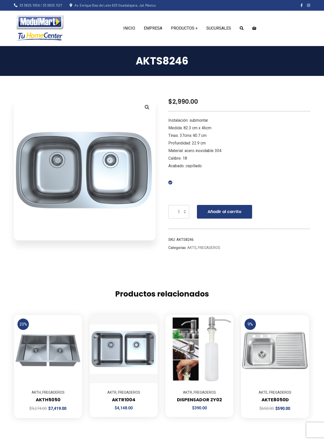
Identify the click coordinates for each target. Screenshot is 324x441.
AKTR (111, 392)
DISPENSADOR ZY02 (199, 399)
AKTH (36, 392)
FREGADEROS (209, 248)
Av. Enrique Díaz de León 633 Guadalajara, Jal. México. (113, 5)
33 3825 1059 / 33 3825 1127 (38, 5)
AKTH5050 (48, 399)
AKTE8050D (275, 399)
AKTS (191, 248)
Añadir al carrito (224, 212)
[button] (147, 107)
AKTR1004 (123, 399)
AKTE (263, 392)
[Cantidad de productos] (178, 212)
